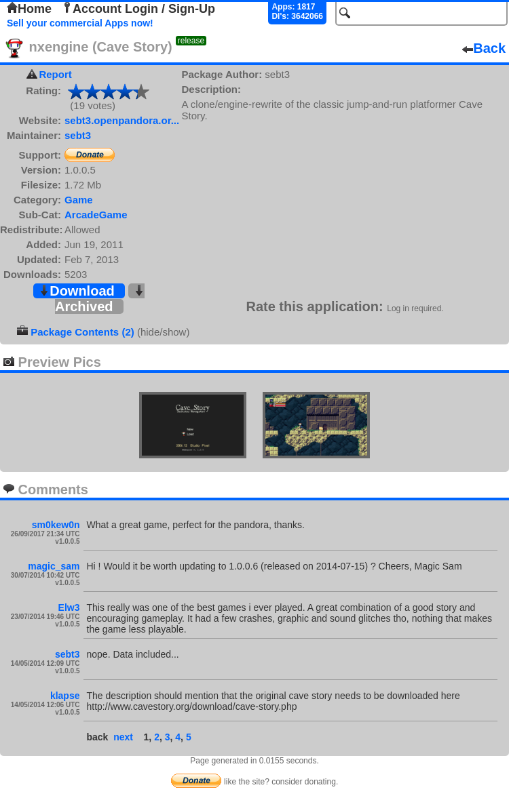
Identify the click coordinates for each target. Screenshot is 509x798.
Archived (100, 299)
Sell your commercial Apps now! (80, 23)
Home (29, 9)
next (123, 737)
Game (78, 199)
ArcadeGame (96, 214)
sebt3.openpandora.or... (121, 120)
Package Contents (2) (82, 332)
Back (484, 48)
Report (55, 74)
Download (77, 290)
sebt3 (77, 135)
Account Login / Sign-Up (138, 9)
